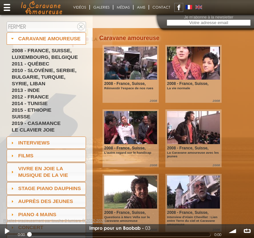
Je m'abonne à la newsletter (208, 17)
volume (233, 231)
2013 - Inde (26, 90)
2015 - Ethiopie (31, 110)
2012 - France (30, 96)
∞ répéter (247, 231)
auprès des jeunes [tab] (41, 201)
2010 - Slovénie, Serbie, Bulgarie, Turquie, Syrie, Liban (44, 76)
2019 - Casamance (36, 123)
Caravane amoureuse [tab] (45, 38)
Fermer (17, 26)
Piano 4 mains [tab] (33, 214)
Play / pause (7, 231)
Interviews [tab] (30, 142)
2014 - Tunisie (30, 103)
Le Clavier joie (33, 130)
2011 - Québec (30, 63)
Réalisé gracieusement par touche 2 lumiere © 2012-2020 (54, 220)
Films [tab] (21, 155)
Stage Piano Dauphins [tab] (45, 188)
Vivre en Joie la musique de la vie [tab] (39, 172)
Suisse (21, 116)
